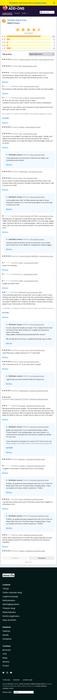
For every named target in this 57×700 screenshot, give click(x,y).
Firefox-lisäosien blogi (12, 592)
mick (20, 535)
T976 (21, 86)
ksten (21, 263)
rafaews (22, 551)
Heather (22, 127)
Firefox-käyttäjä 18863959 (28, 256)
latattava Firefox (40, 3)
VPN (5, 654)
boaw (21, 499)
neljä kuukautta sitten (46, 59)
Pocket (6, 666)
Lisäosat (6, 585)
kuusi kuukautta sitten (34, 292)
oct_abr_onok (24, 350)
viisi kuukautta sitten (30, 134)
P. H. (20, 274)
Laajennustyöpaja (10, 596)
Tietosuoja (6, 680)
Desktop (6, 631)
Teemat (17, 13)
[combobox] (47, 12)
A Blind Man (23, 172)
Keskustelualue (9, 612)
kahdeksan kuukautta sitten (33, 499)
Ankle (21, 281)
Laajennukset (7, 13)
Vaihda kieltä (7, 692)
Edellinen (15, 558)
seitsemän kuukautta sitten (38, 391)
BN (20, 66)
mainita (16, 684)
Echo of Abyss (24, 98)
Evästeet (16, 680)
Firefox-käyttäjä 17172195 (19, 399)
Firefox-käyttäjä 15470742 (28, 59)
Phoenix (16, 23)
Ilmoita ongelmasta (11, 616)
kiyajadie (22, 406)
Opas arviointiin (9, 620)
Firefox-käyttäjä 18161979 (28, 73)
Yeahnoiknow (23, 391)
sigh (20, 134)
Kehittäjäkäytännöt (11, 604)
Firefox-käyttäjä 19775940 (28, 216)
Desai (21, 362)
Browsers (7, 650)
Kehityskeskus (9, 600)
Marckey (22, 459)
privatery (22, 466)
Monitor (6, 662)
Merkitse (5, 82)
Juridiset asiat (27, 680)
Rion (20, 178)
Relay (5, 658)
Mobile (6, 635)
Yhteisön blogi (9, 608)
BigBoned (22, 292)
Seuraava (41, 558)
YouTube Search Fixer (17, 20)
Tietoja (6, 588)
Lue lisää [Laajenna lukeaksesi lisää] (5, 118)
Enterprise (7, 639)
